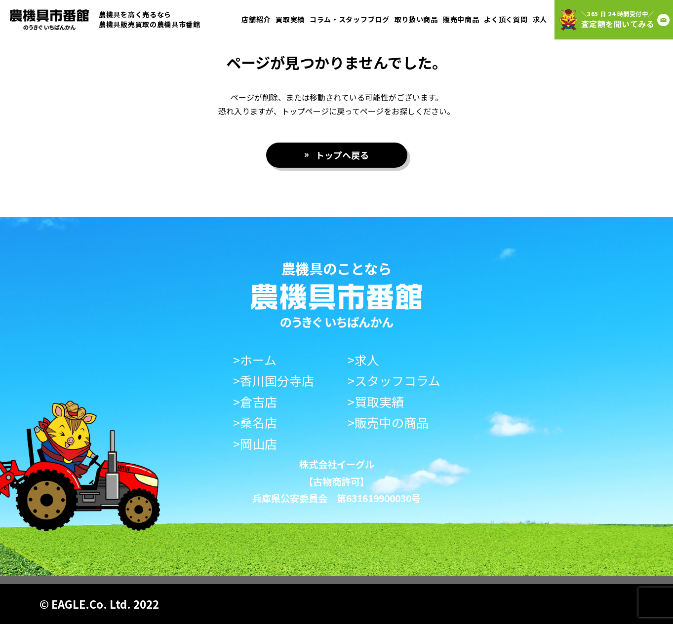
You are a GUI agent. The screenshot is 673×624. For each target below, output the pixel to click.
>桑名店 (255, 422)
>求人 (363, 359)
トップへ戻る (342, 154)
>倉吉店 (255, 401)
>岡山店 (255, 443)
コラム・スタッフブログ (350, 19)
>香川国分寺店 (273, 380)
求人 (540, 19)
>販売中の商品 (388, 422)
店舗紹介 (256, 19)
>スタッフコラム (394, 380)
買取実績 (290, 19)
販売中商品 (461, 19)
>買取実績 (376, 401)
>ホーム (255, 359)
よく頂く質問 (505, 19)
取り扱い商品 (416, 19)
